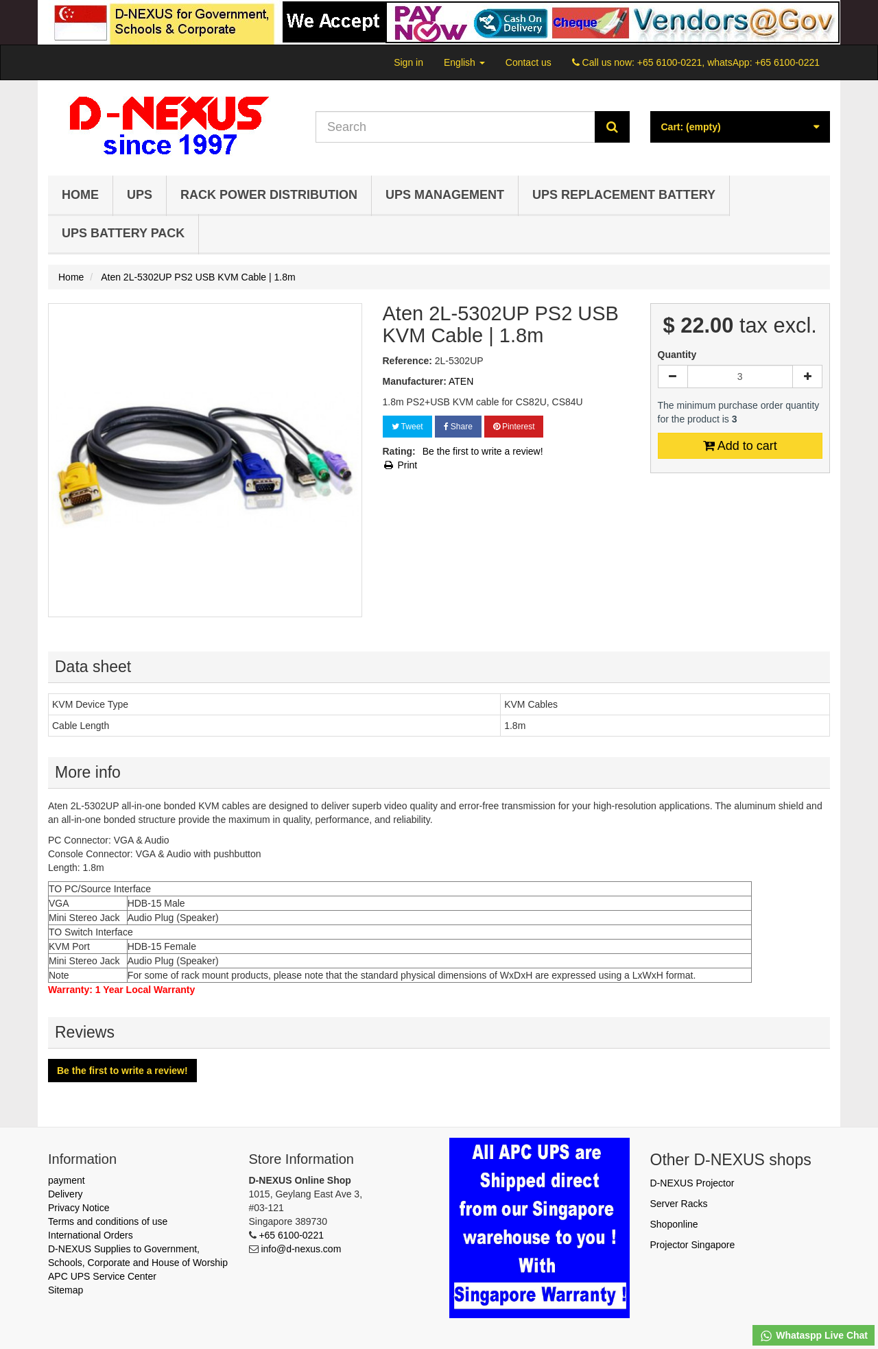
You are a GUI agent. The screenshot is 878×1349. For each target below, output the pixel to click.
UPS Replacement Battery (623, 195)
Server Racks (679, 1203)
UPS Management (444, 195)
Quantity (677, 354)
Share (458, 426)
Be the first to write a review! (483, 451)
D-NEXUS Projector (692, 1183)
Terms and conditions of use (107, 1221)
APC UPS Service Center (102, 1276)
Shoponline (674, 1224)
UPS (139, 195)
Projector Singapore (692, 1244)
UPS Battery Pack (123, 233)
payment (66, 1180)
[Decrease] (673, 376)
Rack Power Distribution (268, 195)
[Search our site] (455, 127)
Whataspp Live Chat (813, 1336)
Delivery (65, 1194)
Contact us (528, 62)
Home (80, 195)
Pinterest (514, 426)
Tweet (407, 426)
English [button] (464, 62)
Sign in (408, 62)
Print (400, 464)
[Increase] (807, 376)
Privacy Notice (78, 1207)
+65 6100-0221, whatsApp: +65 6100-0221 (728, 62)
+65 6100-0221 (291, 1235)
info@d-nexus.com (301, 1248)
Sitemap (65, 1290)
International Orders (90, 1235)
